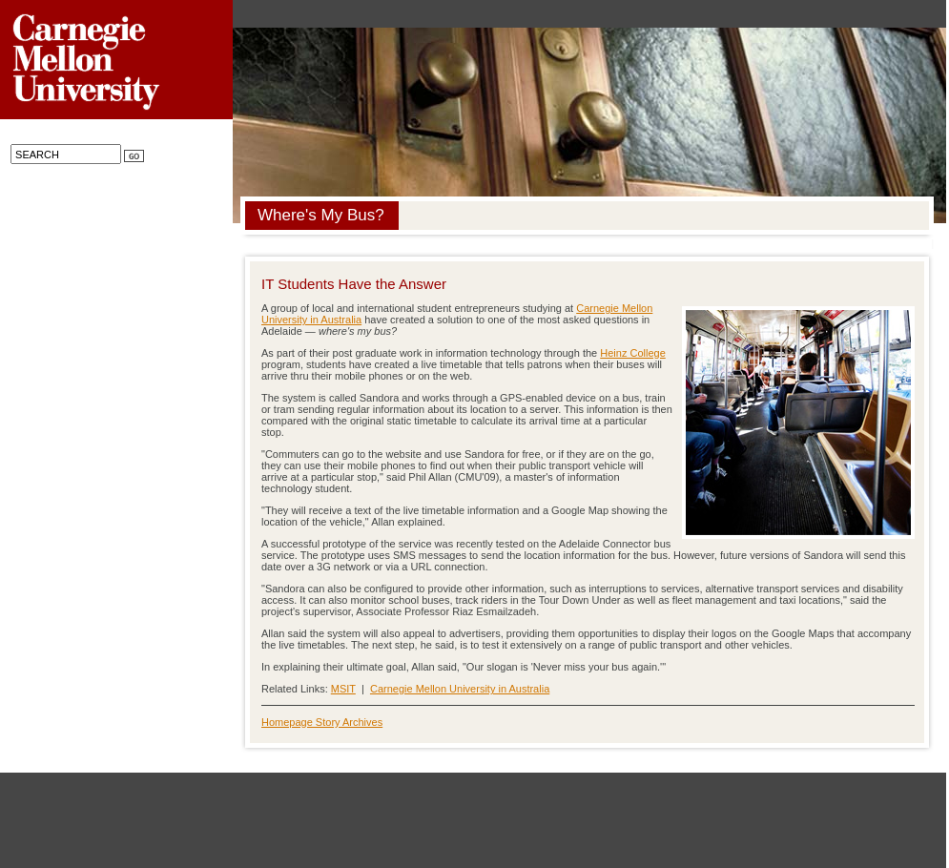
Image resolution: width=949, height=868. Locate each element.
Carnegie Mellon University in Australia (459, 688)
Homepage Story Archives (321, 722)
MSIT (343, 688)
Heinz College (632, 353)
